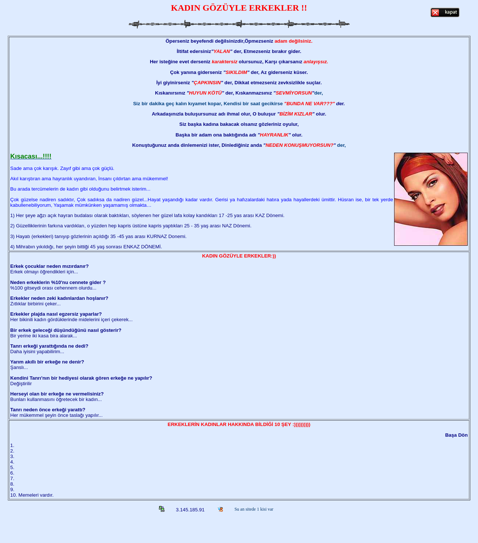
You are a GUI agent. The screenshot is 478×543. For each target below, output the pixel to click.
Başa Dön (456, 435)
